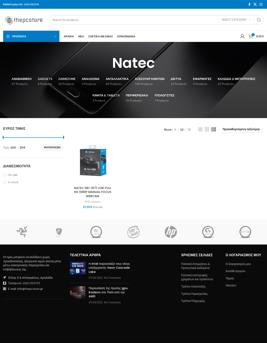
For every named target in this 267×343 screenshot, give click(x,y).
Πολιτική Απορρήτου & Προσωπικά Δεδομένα (195, 266)
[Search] (156, 20)
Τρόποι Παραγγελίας (194, 293)
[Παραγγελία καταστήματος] (243, 129)
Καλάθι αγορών (236, 271)
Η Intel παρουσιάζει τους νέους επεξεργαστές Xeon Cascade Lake (109, 268)
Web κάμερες (92, 201)
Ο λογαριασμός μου (238, 264)
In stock (13, 182)
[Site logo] (24, 19)
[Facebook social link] (249, 4)
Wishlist (231, 285)
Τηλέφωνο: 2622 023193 (24, 283)
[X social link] (255, 4)
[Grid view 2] (200, 129)
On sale (13, 175)
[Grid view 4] (214, 129)
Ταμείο (230, 278)
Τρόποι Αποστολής (193, 286)
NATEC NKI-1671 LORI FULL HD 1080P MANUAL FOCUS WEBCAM (92, 192)
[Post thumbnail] (78, 271)
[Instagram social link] (261, 4)
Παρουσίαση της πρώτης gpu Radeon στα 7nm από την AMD (108, 292)
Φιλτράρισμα (52, 147)
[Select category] (236, 19)
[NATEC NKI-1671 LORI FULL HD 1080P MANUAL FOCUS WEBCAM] (92, 161)
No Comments (112, 277)
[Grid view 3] (207, 129)
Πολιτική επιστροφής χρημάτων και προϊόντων (197, 277)
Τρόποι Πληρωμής (193, 301)
